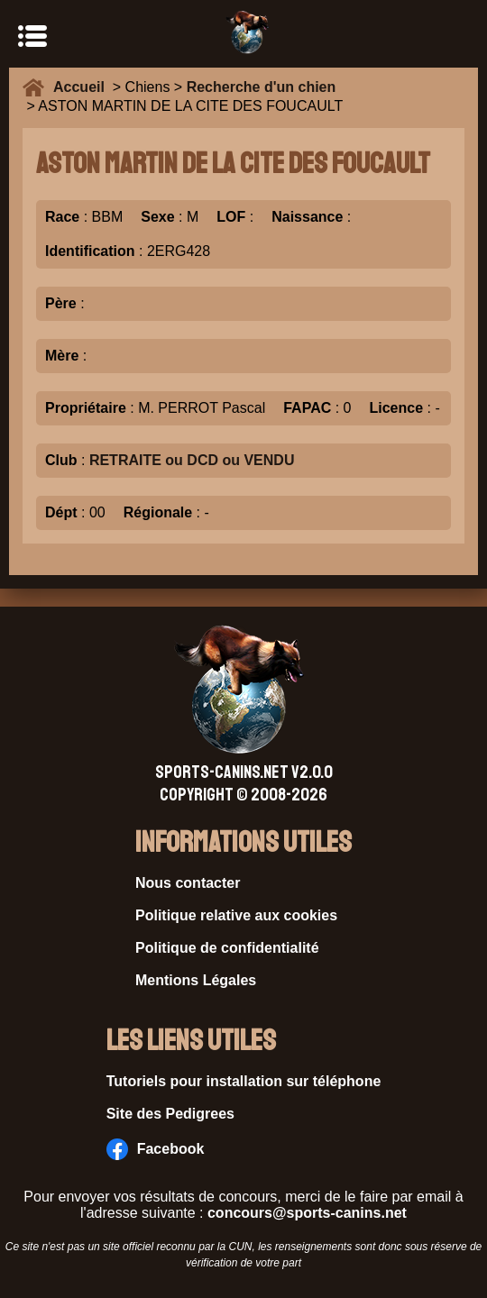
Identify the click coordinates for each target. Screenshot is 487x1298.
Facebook (155, 1149)
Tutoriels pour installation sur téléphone (243, 1081)
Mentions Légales (195, 980)
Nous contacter (187, 883)
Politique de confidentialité (227, 947)
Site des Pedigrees (170, 1113)
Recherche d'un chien (261, 87)
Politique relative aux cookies (236, 915)
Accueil (83, 87)
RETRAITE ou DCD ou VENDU (192, 460)
